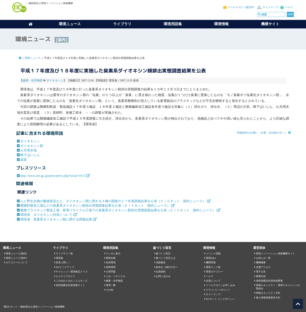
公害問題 (111, 271)
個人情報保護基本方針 (268, 297)
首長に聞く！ (63, 262)
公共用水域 (28, 150)
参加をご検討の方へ (167, 267)
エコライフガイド (65, 276)
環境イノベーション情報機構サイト (275, 253)
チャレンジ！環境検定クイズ (71, 271)
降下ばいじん (30, 155)
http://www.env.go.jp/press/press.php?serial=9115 (52, 175)
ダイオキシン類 (31, 146)
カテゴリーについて (17, 262)
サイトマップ (270, 7)
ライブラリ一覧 (64, 253)
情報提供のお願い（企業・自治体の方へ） (262, 132)
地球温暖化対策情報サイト (70, 285)
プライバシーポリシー (218, 289)
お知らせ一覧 (263, 258)
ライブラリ (122, 24)
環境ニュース (33, 58)
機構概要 (261, 262)
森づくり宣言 (163, 253)
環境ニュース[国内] (16, 253)
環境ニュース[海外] (16, 258)
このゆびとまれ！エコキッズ (71, 280)
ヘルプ (289, 7)
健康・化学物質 (33, 80)
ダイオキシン (54, 80)
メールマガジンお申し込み (220, 285)
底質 (23, 159)
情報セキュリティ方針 (268, 292)
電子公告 (261, 271)
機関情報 (211, 262)
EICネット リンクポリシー (220, 299)
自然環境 (111, 262)
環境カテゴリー (214, 271)
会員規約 (161, 271)
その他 (109, 289)
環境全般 (111, 258)
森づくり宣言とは (165, 258)
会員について (213, 280)
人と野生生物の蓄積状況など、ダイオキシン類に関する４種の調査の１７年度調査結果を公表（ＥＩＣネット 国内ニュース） (113, 201)
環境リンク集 (213, 267)
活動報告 (161, 262)
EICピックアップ (65, 267)
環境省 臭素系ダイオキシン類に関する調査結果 (56, 219)
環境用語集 (173, 24)
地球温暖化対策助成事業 (269, 280)
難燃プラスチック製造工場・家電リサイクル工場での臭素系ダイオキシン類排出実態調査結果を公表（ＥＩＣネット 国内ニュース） (118, 210)
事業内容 (261, 276)
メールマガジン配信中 (241, 7)
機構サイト (270, 24)
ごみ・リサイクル (115, 276)
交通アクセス (263, 267)
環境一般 (111, 285)
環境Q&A (211, 258)
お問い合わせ (163, 276)
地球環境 (111, 267)
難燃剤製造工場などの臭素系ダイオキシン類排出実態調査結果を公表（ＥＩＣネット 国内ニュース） (95, 205)
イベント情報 (213, 253)
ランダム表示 (113, 253)
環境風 (59, 258)
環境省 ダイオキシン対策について (46, 214)
